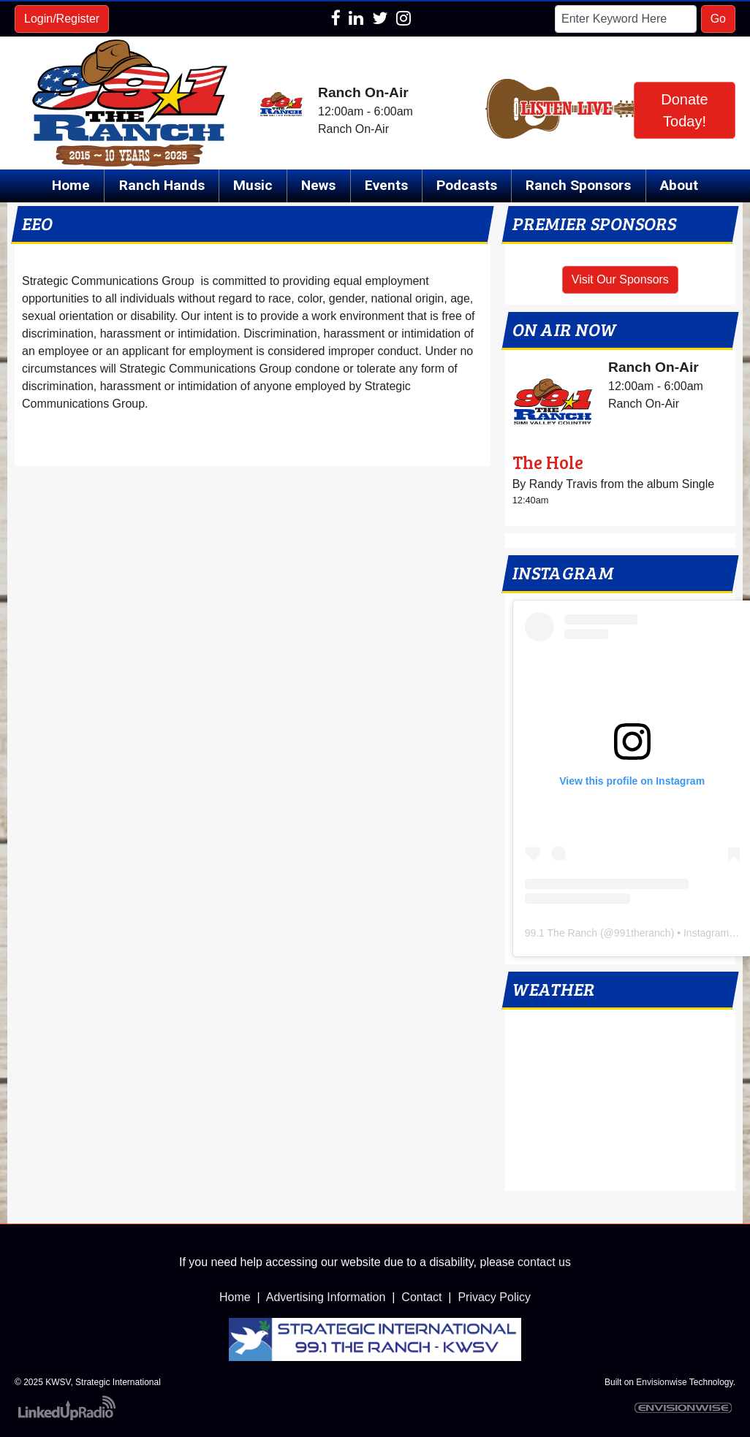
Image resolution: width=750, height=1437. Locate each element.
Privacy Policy (494, 1297)
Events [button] (386, 185)
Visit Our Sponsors (620, 279)
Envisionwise (661, 1382)
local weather (620, 1176)
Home (71, 185)
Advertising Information (326, 1297)
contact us (544, 1262)
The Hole (547, 462)
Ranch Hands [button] (162, 185)
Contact (421, 1297)
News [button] (318, 185)
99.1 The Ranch (561, 933)
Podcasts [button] (466, 185)
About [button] (679, 185)
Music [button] (253, 185)
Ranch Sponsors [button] (578, 185)
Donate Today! (684, 110)
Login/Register (61, 18)
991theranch (642, 933)
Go (718, 18)
